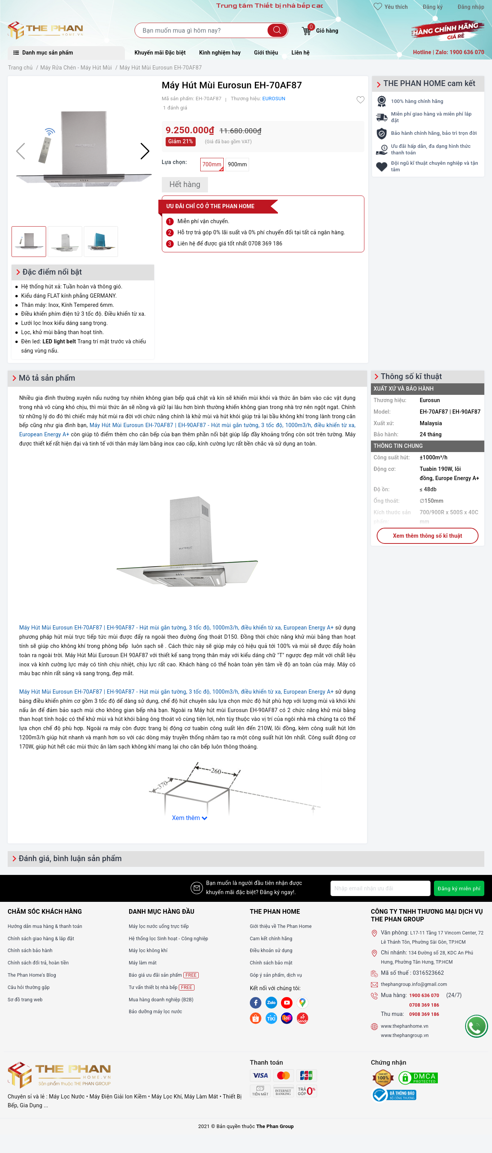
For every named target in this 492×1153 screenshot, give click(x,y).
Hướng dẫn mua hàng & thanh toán (51, 926)
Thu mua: (392, 1023)
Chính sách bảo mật (274, 962)
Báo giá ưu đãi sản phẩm (168, 975)
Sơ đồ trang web (28, 999)
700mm (213, 166)
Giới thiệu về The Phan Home (285, 926)
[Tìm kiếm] (277, 30)
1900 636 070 (427, 1004)
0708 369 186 (426, 1014)
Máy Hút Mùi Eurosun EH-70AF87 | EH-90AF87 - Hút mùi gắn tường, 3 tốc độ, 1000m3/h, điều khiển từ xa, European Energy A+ (176, 628)
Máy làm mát (145, 962)
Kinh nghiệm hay (220, 53)
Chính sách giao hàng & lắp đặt (46, 938)
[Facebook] (255, 1003)
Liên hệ (301, 53)
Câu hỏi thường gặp (32, 987)
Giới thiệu (266, 53)
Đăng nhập (471, 7)
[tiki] (271, 1017)
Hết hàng (185, 184)
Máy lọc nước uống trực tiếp (163, 926)
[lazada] (287, 1017)
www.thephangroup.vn (408, 1044)
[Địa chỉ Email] (380, 888)
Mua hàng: (394, 1004)
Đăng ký (433, 7)
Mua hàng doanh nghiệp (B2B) (166, 999)
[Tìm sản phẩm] (211, 30)
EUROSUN (274, 98)
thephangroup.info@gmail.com (419, 993)
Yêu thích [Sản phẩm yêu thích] (391, 7)
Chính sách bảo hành (34, 950)
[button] (145, 151)
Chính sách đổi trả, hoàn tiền (43, 962)
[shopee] (255, 1017)
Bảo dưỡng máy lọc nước (160, 1011)
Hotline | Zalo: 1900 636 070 (448, 52)
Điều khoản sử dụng (274, 950)
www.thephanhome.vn (408, 1035)
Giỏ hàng (320, 30)
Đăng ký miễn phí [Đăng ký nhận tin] (458, 888)
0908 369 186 (426, 1023)
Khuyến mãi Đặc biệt (160, 53)
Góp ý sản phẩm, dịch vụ (280, 975)
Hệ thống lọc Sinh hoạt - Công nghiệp (175, 938)
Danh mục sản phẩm (43, 53)
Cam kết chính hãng (274, 938)
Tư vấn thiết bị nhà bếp (165, 987)
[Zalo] (271, 1003)
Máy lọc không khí (151, 950)
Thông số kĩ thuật (411, 376)
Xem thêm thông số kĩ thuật (427, 536)
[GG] (302, 1003)
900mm (237, 164)
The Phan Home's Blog (35, 975)
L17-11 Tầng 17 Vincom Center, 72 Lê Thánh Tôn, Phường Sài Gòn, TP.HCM (432, 941)
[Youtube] (287, 1003)
